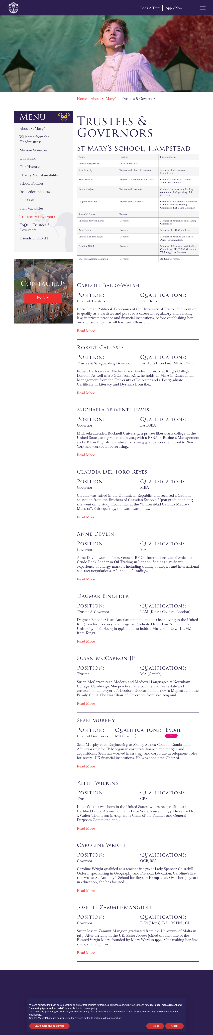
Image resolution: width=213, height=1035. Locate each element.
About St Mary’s (32, 128)
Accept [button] (174, 1026)
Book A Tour (147, 8)
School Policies (31, 183)
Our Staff (26, 200)
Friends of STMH (33, 238)
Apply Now (171, 8)
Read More (86, 330)
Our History (29, 166)
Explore (43, 297)
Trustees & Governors (37, 216)
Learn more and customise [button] (49, 1026)
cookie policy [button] (90, 1008)
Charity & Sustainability (38, 175)
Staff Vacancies (31, 208)
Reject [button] (155, 1026)
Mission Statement (34, 150)
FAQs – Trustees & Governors (34, 227)
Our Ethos (27, 158)
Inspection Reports (34, 191)
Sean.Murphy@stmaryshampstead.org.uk (171, 736)
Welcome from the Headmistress (34, 139)
